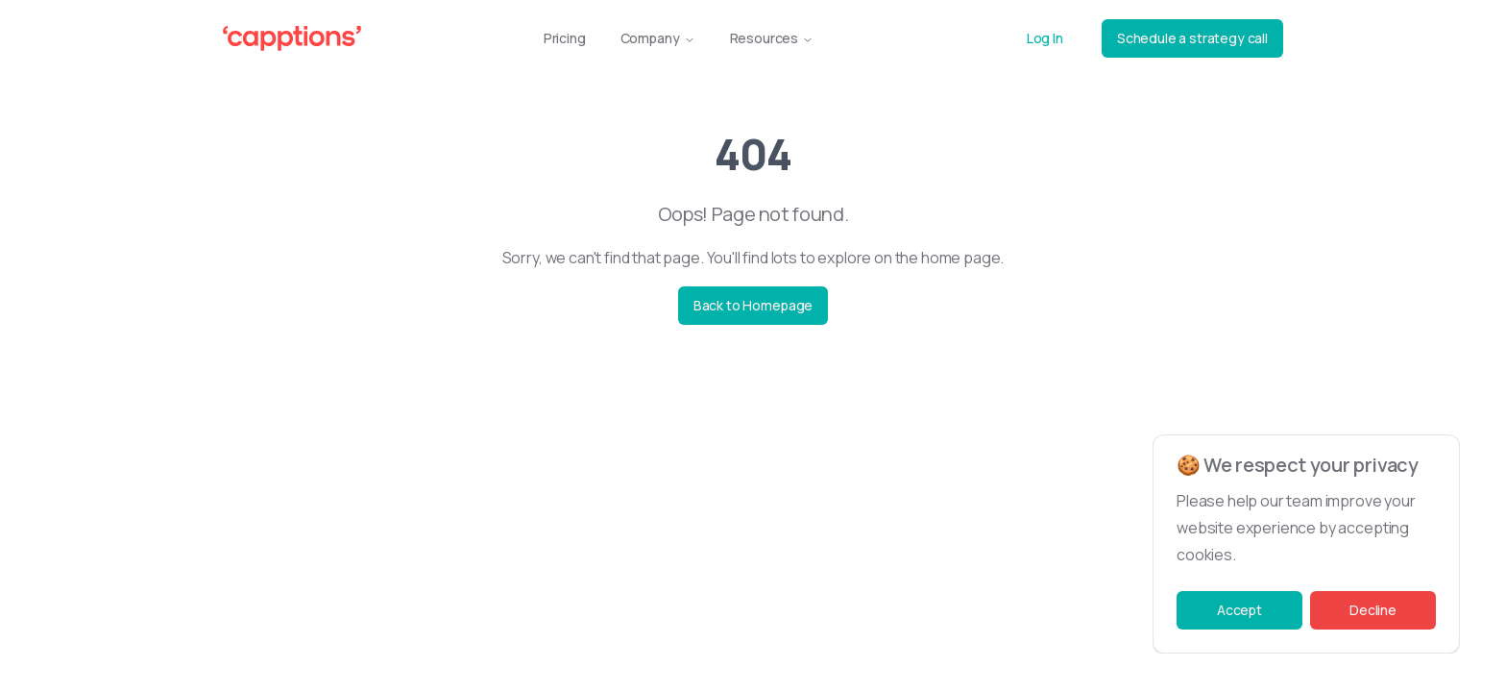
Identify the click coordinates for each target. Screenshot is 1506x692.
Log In (1045, 38)
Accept (1239, 610)
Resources (772, 38)
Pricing (565, 38)
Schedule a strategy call (1192, 38)
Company (657, 38)
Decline (1373, 610)
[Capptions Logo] (292, 38)
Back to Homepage (753, 305)
